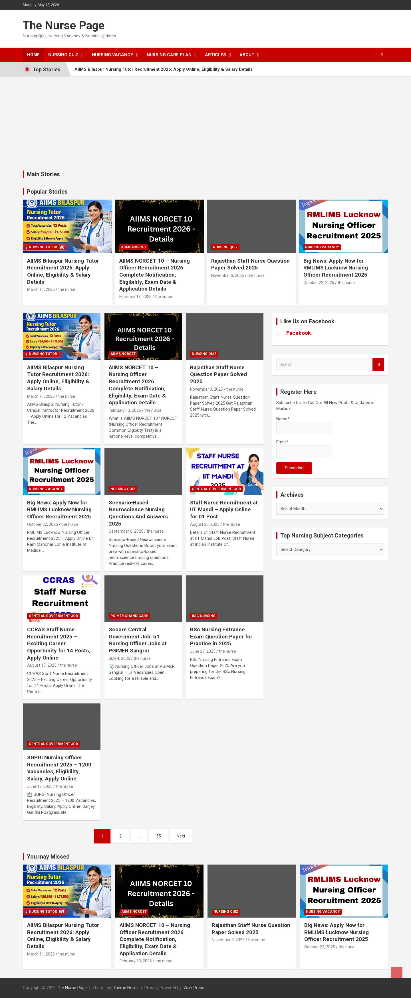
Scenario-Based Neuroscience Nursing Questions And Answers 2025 (138, 513)
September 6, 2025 (126, 531)
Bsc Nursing (203, 616)
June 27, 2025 (202, 651)
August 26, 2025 (204, 524)
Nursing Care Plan (169, 54)
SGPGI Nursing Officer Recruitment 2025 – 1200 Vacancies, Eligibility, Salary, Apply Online (59, 768)
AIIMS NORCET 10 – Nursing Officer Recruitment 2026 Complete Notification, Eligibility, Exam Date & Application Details (154, 274)
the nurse (66, 289)
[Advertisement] (205, 119)
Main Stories (43, 174)
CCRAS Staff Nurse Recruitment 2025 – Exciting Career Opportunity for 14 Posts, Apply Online (58, 643)
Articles (215, 54)
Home (33, 54)
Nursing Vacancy (112, 54)
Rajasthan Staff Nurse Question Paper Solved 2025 (250, 264)
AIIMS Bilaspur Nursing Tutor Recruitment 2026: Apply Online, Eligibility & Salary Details (163, 69)
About (246, 54)
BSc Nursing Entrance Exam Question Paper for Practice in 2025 (221, 636)
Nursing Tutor (43, 247)
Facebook (298, 333)
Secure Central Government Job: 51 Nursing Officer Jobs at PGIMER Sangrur (138, 640)
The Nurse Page (63, 25)
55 (158, 836)
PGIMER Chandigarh (129, 616)
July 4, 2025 (119, 658)
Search (378, 364)
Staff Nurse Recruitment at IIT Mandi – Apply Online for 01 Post (224, 509)
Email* (304, 448)
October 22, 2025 (318, 282)
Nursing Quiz (63, 54)
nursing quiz (225, 247)
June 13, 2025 (40, 786)
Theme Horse (126, 987)
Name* (304, 425)
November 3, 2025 (227, 275)
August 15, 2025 (42, 665)
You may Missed (48, 856)
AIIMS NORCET (133, 247)
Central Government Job (216, 489)
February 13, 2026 (135, 296)
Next (181, 836)
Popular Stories (47, 191)
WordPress (194, 987)
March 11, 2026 (41, 289)
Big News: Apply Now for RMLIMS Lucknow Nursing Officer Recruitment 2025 (335, 267)
